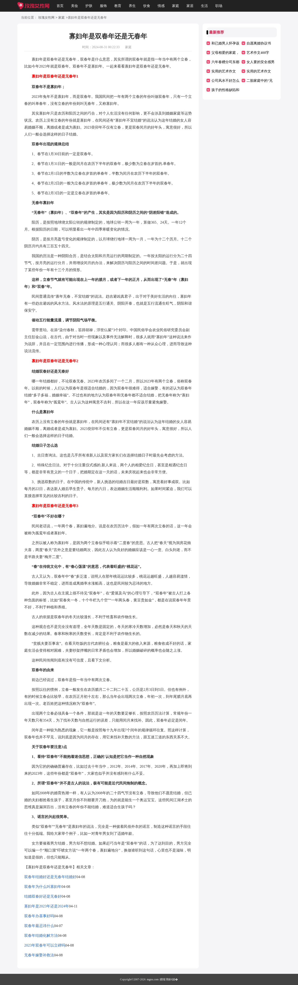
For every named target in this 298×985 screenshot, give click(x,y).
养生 (132, 6)
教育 (117, 6)
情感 (161, 6)
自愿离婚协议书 (259, 43)
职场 (218, 6)
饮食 (146, 6)
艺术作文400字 (258, 53)
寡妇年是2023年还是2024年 (46, 906)
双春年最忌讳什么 (39, 926)
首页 (60, 6)
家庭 (175, 6)
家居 (189, 6)
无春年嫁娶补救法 (39, 955)
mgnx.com (153, 979)
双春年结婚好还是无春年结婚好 (50, 877)
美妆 (74, 6)
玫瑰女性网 (46, 18)
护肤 (88, 6)
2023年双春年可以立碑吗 (44, 945)
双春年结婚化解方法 (41, 935)
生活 (204, 6)
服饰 (103, 6)
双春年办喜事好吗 (39, 916)
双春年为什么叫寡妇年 (42, 887)
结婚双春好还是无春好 (42, 896)
